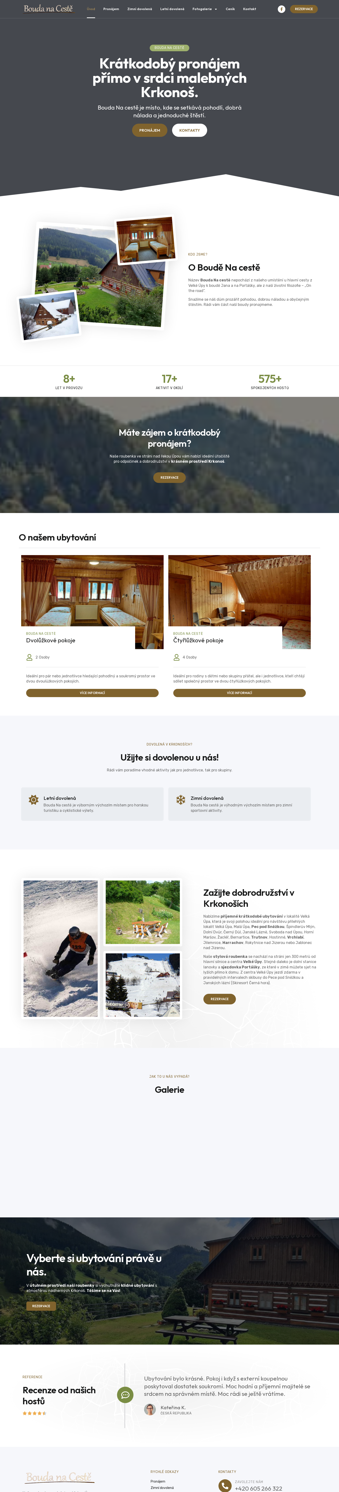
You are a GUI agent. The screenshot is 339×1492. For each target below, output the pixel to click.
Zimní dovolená (139, 9)
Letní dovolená (172, 9)
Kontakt (249, 9)
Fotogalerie (205, 9)
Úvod (91, 9)
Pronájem (111, 9)
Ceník (230, 9)
